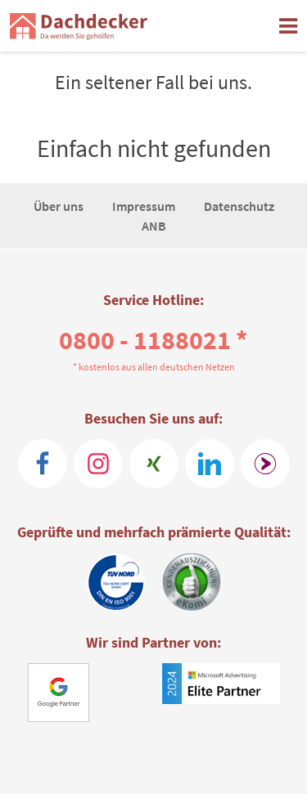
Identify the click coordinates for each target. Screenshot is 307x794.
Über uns (60, 206)
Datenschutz (239, 206)
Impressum (145, 206)
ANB (154, 226)
